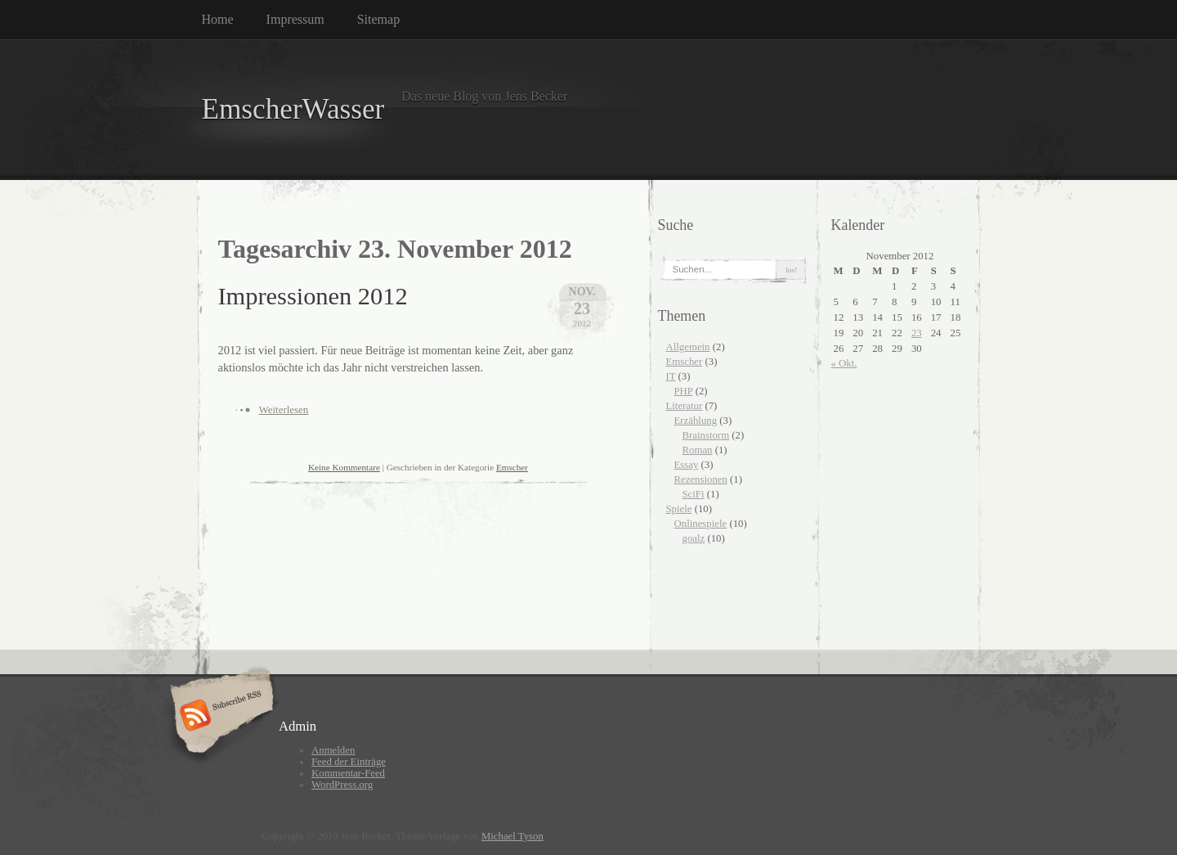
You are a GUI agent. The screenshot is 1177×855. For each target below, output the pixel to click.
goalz (693, 538)
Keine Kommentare (344, 467)
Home (218, 19)
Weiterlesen (284, 409)
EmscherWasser (293, 109)
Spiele (679, 509)
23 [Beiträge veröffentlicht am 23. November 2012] (916, 333)
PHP (683, 391)
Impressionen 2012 (313, 296)
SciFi (693, 494)
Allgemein (688, 347)
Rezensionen (700, 479)
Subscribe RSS (219, 716)
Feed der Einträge (348, 761)
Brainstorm (706, 435)
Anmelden (333, 750)
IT (671, 376)
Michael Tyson (512, 836)
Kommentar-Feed (348, 773)
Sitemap (378, 19)
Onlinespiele (700, 523)
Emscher (512, 467)
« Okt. (844, 363)
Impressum (295, 19)
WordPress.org (342, 784)
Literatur (684, 406)
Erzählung (696, 420)
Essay (686, 464)
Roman (697, 450)
